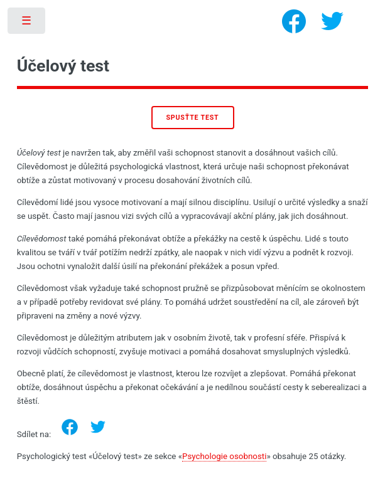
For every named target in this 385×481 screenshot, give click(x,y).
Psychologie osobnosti (224, 456)
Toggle (27, 23)
